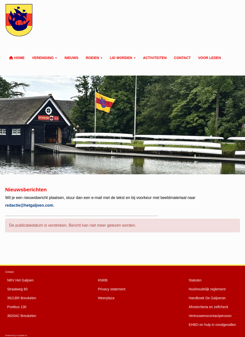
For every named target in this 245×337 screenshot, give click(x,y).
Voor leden (209, 58)
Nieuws (71, 58)
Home (16, 58)
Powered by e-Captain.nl (16, 335)
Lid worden (123, 58)
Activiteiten (155, 58)
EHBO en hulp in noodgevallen (212, 325)
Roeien (94, 58)
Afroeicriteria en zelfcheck (208, 307)
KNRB (103, 280)
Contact (182, 58)
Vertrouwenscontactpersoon (210, 316)
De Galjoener (207, 298)
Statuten (195, 280)
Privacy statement (111, 289)
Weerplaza (106, 298)
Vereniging (44, 58)
